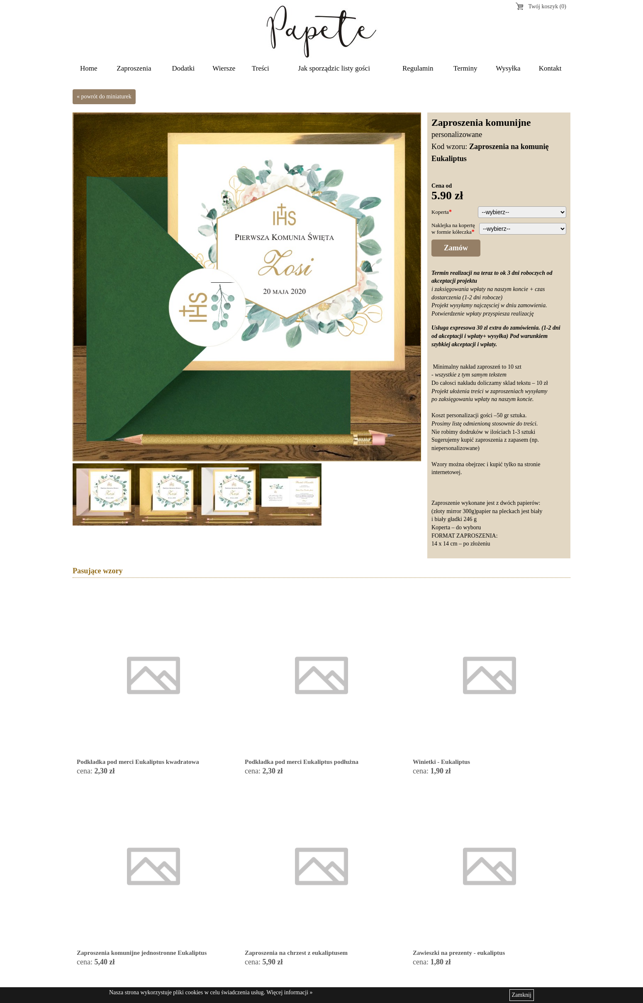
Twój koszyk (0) (547, 6)
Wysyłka (508, 68)
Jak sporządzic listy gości (334, 68)
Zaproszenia (134, 68)
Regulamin (418, 68)
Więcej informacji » (289, 992)
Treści (260, 68)
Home (88, 68)
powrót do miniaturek (106, 96)
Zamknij (521, 995)
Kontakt (550, 68)
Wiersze (223, 68)
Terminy (465, 68)
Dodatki (183, 68)
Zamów (456, 248)
